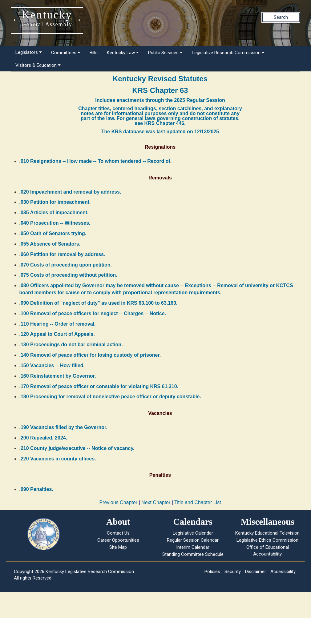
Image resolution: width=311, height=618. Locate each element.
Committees (65, 52)
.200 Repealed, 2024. (43, 437)
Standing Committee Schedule (193, 554)
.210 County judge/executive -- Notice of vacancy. (77, 448)
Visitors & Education (38, 65)
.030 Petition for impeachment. (55, 202)
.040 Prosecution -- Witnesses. (55, 223)
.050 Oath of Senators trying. (53, 233)
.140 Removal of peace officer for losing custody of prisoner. (90, 355)
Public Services (165, 52)
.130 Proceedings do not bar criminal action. (71, 344)
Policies (212, 571)
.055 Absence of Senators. (50, 244)
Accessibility (283, 571)
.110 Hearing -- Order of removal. (57, 324)
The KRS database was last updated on (160, 131)
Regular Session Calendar (193, 540)
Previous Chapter (118, 502)
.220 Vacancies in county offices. (57, 458)
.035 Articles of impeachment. (54, 212)
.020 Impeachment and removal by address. (70, 192)
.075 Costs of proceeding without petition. (68, 275)
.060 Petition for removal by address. (62, 254)
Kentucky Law (123, 52)
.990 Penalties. (36, 489)
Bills (94, 52)
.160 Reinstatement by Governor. (57, 376)
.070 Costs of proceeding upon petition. (65, 264)
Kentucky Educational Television (267, 533)
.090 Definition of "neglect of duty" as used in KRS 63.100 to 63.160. (98, 303)
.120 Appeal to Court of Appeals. (57, 334)
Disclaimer (255, 571)
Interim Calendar (192, 547)
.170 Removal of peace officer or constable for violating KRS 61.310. (99, 386)
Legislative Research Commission (228, 52)
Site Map (118, 547)
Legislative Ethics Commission (267, 540)
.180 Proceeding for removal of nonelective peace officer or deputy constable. (110, 396)
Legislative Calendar (193, 533)
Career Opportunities (118, 540)
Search (281, 17)
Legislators (28, 52)
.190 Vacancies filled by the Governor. (63, 427)
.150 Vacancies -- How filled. (52, 365)
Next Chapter (155, 502)
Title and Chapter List (197, 502)
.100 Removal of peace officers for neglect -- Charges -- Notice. (92, 313)
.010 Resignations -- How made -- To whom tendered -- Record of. (95, 161)
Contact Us (118, 533)
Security (232, 571)
